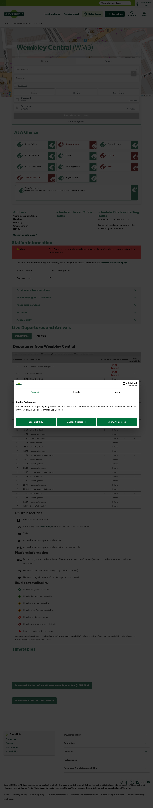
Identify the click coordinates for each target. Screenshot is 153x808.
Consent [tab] (35, 392)
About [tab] (118, 392)
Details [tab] (76, 392)
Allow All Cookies (117, 422)
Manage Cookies (76, 422)
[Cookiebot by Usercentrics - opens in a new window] (125, 384)
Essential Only (36, 422)
